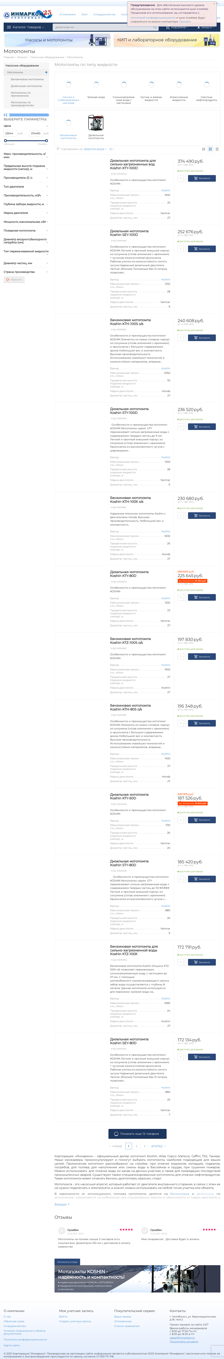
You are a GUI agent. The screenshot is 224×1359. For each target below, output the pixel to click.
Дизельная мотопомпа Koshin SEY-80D (129, 1041)
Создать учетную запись (75, 1321)
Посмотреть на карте (184, 1341)
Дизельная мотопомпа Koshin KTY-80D (129, 574)
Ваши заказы (122, 1316)
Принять (185, 21)
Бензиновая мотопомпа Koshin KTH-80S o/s (130, 707)
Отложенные (123, 1321)
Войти (63, 1316)
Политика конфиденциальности (25, 1339)
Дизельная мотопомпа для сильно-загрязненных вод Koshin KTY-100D (133, 164)
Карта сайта (12, 1345)
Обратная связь (14, 1321)
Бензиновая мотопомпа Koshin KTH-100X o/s (130, 500)
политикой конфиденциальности (153, 17)
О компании (68, 14)
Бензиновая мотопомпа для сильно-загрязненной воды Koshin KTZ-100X (134, 950)
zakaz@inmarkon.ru (182, 1337)
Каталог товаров (27, 27)
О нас (7, 1316)
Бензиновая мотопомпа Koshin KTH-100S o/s (130, 322)
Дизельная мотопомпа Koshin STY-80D (129, 863)
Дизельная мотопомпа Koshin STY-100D (129, 411)
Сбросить (14, 279)
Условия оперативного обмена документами (24, 1332)
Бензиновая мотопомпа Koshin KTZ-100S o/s (130, 641)
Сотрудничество (105, 14)
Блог (85, 14)
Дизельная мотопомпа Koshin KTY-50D (129, 796)
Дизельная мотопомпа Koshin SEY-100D (129, 233)
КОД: (113, 174)
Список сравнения (126, 1326)
